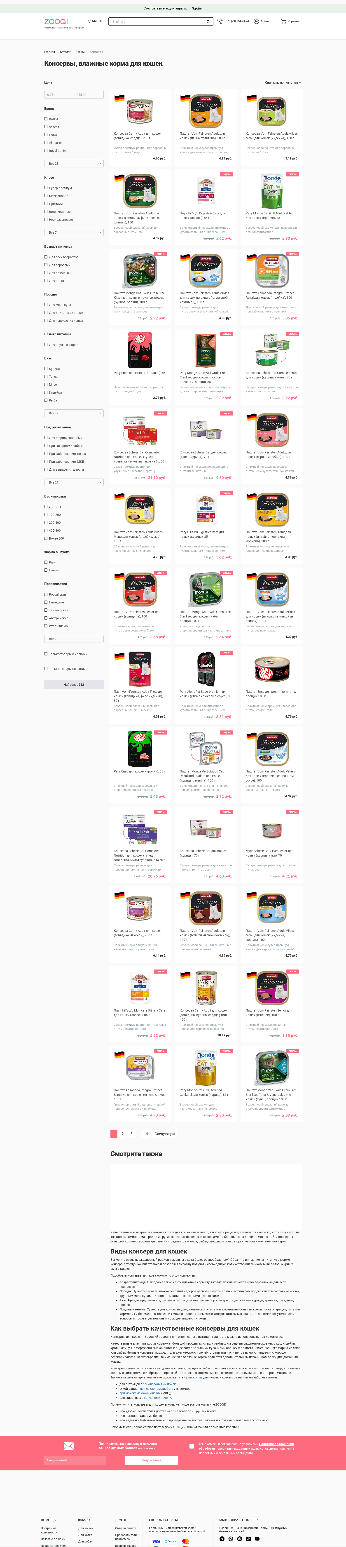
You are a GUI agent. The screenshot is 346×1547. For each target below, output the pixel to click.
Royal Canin (57, 147)
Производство (55, 580)
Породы (50, 291)
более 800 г (57, 535)
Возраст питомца (58, 243)
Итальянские (59, 622)
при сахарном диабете (65, 442)
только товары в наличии (68, 650)
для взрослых (59, 261)
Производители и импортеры (127, 1537)
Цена (48, 79)
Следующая (165, 1107)
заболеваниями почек (159, 1357)
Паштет (54, 567)
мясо (53, 381)
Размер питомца (57, 331)
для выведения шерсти (66, 466)
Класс (49, 174)
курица (54, 365)
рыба (53, 397)
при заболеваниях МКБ (66, 458)
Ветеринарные (59, 208)
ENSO (53, 131)
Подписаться (151, 1434)
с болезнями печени (156, 1371)
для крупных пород (63, 341)
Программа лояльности (49, 1530)
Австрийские (58, 614)
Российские (57, 591)
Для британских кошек (66, 309)
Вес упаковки (55, 493)
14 (146, 1107)
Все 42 (75, 410)
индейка (55, 389)
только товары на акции (67, 665)
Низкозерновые (61, 216)
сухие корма (193, 1351)
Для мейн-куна (60, 301)
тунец (53, 373)
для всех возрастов (64, 253)
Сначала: (272, 79)
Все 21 (75, 479)
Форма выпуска (57, 548)
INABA (53, 115)
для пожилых (59, 269)
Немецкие (56, 599)
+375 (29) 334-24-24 (236, 17)
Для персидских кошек (66, 317)
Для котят (56, 277)
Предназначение (57, 424)
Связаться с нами (53, 1539)
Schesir (54, 123)
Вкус (48, 355)
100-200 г (56, 511)
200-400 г (56, 519)
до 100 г (55, 503)
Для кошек (85, 1528)
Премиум (56, 200)
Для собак (85, 1541)
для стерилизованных (65, 434)
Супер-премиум (60, 184)
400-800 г (56, 527)
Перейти (197, 5)
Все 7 (75, 229)
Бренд (49, 105)
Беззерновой (58, 192)
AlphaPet (55, 139)
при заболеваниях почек (67, 450)
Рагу (52, 559)
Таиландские (58, 606)
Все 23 (75, 160)
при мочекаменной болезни (140, 1367)
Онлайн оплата (125, 1528)
